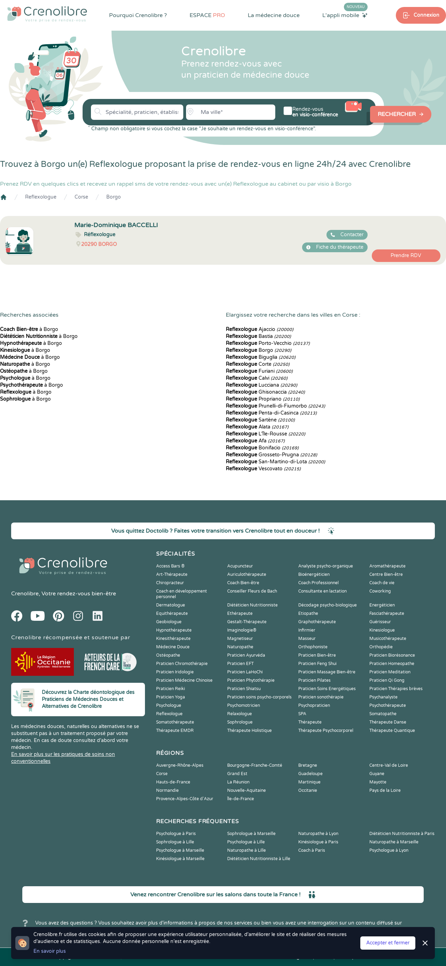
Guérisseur (380, 621)
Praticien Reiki (170, 688)
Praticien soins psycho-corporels (259, 697)
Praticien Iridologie (175, 672)
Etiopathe (308, 613)
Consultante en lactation (322, 591)
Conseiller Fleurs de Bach (252, 591)
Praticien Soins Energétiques (327, 688)
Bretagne (307, 765)
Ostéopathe (168, 655)
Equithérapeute (172, 613)
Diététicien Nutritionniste (252, 605)
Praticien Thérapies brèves (396, 688)
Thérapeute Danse (387, 722)
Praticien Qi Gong (387, 680)
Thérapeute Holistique (249, 730)
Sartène (260, 420)
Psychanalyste (383, 697)
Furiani (259, 371)
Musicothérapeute (387, 638)
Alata (257, 427)
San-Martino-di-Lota (275, 462)
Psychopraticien (314, 705)
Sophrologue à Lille (175, 842)
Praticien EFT (240, 663)
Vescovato (263, 469)
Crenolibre (25, 593)
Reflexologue (40, 197)
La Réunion (238, 782)
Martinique (309, 782)
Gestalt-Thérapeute (247, 621)
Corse (81, 197)
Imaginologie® (241, 630)
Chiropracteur (170, 582)
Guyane (376, 773)
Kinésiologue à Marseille (180, 858)
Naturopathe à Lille (246, 850)
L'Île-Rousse (265, 434)
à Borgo (29, 329)
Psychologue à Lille (246, 842)
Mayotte (377, 782)
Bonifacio (262, 448)
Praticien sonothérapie (321, 697)
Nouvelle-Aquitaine (246, 790)
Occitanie (307, 790)
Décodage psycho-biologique (327, 605)
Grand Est (237, 773)
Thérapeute (310, 722)
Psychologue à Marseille (180, 850)
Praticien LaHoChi (245, 672)
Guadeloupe (310, 773)
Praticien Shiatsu (244, 688)
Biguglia (260, 357)
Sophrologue (240, 722)
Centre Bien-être (386, 574)
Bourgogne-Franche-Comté (254, 765)
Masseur (307, 638)
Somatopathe (383, 713)
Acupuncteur (240, 566)
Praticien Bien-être (317, 655)
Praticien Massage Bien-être (326, 672)
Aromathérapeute (387, 566)
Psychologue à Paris (176, 833)
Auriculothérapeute (246, 574)
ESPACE (207, 15)
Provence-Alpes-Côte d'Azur (184, 798)
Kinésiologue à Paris (318, 842)
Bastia (258, 336)
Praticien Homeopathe (391, 663)
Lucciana (261, 385)
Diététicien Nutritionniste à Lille (258, 858)
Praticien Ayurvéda (246, 655)
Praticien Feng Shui (317, 663)
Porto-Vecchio (268, 343)
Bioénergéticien (314, 574)
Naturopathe (240, 646)
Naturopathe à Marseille (393, 842)
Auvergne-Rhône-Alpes (179, 765)
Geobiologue (169, 621)
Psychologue (168, 705)
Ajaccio (259, 329)
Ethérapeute (240, 613)
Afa (255, 441)
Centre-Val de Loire (388, 765)
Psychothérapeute (387, 705)
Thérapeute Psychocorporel (325, 730)
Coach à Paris (311, 850)
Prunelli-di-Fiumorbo (275, 406)
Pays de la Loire (385, 790)
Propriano (263, 399)
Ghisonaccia (265, 392)
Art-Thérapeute (171, 574)
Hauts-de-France (173, 782)
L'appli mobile (345, 15)
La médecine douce (274, 15)
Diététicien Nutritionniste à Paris (402, 833)
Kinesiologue (382, 630)
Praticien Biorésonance (392, 655)
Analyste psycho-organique (325, 566)
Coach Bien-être (243, 582)
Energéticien (382, 605)
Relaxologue (239, 713)
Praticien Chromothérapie (182, 663)
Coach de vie (381, 582)
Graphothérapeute (317, 621)
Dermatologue (170, 605)
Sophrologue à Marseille (251, 833)
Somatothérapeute (175, 722)
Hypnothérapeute (174, 630)
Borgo (113, 197)
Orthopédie (381, 646)
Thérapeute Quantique (392, 730)
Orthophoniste (313, 646)
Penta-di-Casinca (271, 413)
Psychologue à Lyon (388, 850)
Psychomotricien (243, 705)
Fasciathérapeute (386, 613)
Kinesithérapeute (173, 638)
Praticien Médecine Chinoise (184, 680)
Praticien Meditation (389, 672)
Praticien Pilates (314, 680)
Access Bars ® (170, 566)
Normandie (167, 790)
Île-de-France (240, 798)
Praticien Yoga (170, 697)
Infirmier (306, 630)
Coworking (380, 591)
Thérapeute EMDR (175, 730)
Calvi (256, 378)
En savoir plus (49, 951)
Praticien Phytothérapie (251, 680)
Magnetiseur (240, 638)
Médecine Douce (173, 646)
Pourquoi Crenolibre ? (138, 15)
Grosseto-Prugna (271, 455)
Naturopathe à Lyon (318, 833)
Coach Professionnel (318, 582)
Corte (258, 364)
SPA (302, 713)
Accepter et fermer (387, 943)
